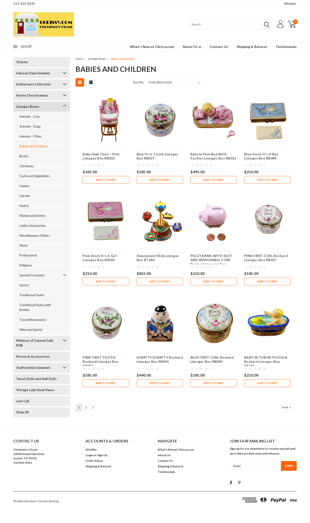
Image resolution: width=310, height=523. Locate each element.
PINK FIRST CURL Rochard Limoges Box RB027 (266, 258)
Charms (22, 62)
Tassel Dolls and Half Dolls (36, 379)
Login (89, 455)
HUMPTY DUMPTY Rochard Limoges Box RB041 (160, 359)
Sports (24, 285)
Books (23, 156)
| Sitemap (53, 501)
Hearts (24, 206)
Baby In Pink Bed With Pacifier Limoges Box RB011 (213, 156)
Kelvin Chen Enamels (32, 95)
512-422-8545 (24, 3)
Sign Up (102, 455)
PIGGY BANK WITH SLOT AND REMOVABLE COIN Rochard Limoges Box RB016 (211, 262)
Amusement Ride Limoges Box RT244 (158, 258)
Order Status (94, 460)
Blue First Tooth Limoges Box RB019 (157, 156)
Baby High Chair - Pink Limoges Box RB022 (101, 156)
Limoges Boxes (27, 106)
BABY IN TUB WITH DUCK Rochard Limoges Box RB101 (265, 361)
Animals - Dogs (30, 126)
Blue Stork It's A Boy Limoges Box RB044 (261, 156)
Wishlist (290, 3)
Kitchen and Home (32, 216)
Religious (25, 265)
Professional (28, 255)
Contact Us (219, 47)
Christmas (26, 166)
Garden (24, 196)
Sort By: (138, 82)
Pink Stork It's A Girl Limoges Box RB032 (100, 258)
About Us (192, 47)
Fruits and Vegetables (34, 176)
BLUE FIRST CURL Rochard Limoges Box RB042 (212, 359)
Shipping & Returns (252, 47)
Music (23, 245)
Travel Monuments (32, 320)
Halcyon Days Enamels (33, 73)
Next (287, 407)
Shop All (22, 412)
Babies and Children (33, 146)
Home (79, 59)
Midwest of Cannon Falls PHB (35, 343)
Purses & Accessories (33, 356)
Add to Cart (106, 180)
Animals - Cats (29, 116)
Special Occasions (32, 275)
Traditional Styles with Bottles (35, 307)
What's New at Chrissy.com (152, 47)
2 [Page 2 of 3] (86, 407)
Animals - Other (30, 136)
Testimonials (286, 47)
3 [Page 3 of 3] (93, 407)
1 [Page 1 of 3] (79, 407)
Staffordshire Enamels (33, 368)
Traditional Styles (31, 295)
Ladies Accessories (32, 225)
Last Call (22, 401)
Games (24, 186)
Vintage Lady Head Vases (35, 390)
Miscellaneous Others (34, 235)
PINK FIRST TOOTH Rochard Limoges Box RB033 (100, 361)
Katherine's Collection (33, 84)
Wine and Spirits (30, 330)
